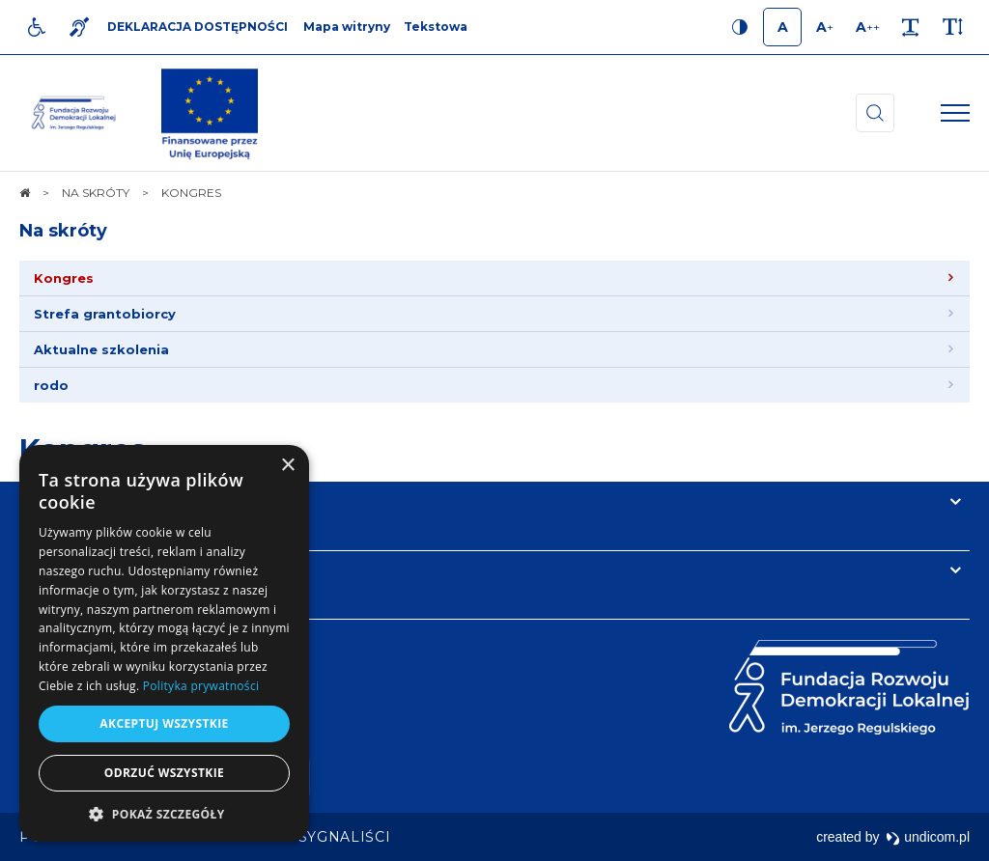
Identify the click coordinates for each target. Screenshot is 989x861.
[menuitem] (494, 278)
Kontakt (56, 570)
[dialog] (164, 643)
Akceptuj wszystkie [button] (163, 723)
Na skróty (63, 230)
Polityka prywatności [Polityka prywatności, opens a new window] (201, 686)
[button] (164, 813)
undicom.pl (928, 837)
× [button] (287, 465)
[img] (209, 113)
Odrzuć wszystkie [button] (164, 772)
